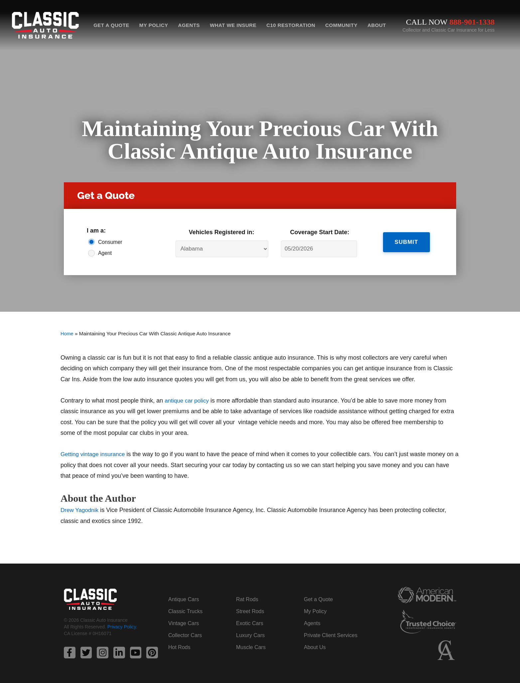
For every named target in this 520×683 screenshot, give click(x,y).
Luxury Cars (250, 635)
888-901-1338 (472, 22)
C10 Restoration (290, 25)
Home (67, 333)
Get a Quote (111, 25)
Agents (189, 25)
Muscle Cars (251, 647)
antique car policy (188, 400)
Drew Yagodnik (80, 509)
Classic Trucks (185, 611)
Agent (105, 253)
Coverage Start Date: (319, 232)
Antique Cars (183, 599)
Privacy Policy (121, 627)
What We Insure (233, 25)
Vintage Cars (183, 623)
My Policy (153, 25)
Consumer (110, 242)
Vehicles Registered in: (221, 232)
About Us (315, 647)
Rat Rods (247, 599)
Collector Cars (185, 635)
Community (341, 25)
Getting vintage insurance (94, 454)
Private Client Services (330, 635)
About (376, 25)
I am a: (96, 230)
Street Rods (250, 611)
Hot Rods (179, 647)
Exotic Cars (249, 623)
